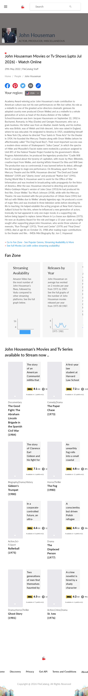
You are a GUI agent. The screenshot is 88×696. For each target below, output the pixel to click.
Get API (43, 671)
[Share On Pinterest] (15, 85)
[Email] (30, 85)
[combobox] (33, 93)
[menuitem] (15, 673)
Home (8, 76)
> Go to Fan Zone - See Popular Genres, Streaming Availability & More (39, 242)
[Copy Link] (38, 85)
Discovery (15, 671)
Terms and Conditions (64, 671)
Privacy (30, 671)
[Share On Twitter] (22, 85)
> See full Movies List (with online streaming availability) (32, 245)
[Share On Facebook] (7, 85)
